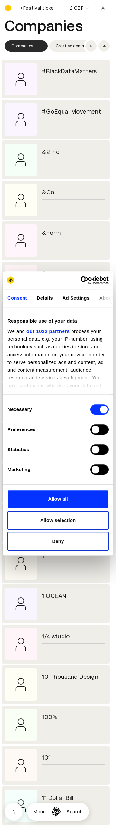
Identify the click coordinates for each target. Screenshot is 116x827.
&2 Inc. (51, 152)
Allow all (58, 498)
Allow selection (58, 520)
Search (74, 811)
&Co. (49, 192)
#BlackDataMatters (69, 71)
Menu (40, 811)
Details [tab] (45, 298)
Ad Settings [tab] (76, 298)
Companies (26, 46)
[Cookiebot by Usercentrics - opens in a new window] (82, 280)
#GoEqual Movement (71, 111)
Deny (58, 541)
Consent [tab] (17, 298)
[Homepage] (56, 812)
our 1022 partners (48, 331)
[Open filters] (14, 812)
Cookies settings (32, 806)
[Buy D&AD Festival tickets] (37, 8)
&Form (51, 232)
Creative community (76, 46)
